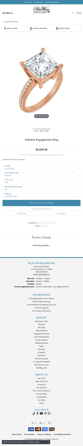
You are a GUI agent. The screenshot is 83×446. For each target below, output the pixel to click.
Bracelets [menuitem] (41, 352)
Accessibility (41, 397)
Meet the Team (41, 381)
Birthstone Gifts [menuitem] (41, 321)
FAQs (41, 403)
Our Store (41, 378)
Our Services (41, 387)
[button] (28, 2)
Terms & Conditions (44, 434)
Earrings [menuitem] (41, 349)
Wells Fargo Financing (41, 301)
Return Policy (17, 434)
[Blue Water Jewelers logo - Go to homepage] (41, 10)
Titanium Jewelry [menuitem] (41, 358)
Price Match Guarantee (41, 311)
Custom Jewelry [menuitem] (41, 340)
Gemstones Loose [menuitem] (41, 365)
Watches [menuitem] (41, 324)
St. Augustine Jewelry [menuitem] (41, 361)
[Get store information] (41, 274)
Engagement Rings (11, 22)
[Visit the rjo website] (50, 423)
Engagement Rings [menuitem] (41, 334)
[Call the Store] (42, 272)
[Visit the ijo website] (34, 423)
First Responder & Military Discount (41, 304)
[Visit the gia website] (42, 423)
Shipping (21, 214)
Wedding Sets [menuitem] (41, 368)
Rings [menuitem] (41, 346)
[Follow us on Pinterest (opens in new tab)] (45, 413)
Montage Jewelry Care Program (41, 298)
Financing (41, 384)
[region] (41, 82)
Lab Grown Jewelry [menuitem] (41, 337)
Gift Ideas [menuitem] (41, 327)
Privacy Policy (41, 394)
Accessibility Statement (62, 434)
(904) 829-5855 (41, 131)
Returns (61, 214)
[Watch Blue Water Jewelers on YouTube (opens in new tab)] (41, 413)
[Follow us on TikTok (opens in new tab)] (34, 413)
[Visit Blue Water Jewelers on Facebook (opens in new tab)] (37, 413)
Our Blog (41, 400)
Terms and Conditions (41, 391)
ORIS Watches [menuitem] (41, 330)
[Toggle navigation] (7, 13)
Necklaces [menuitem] (41, 355)
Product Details (41, 238)
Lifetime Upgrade (41, 308)
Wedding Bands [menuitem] (41, 343)
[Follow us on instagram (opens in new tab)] (49, 413)
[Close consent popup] (48, 442)
